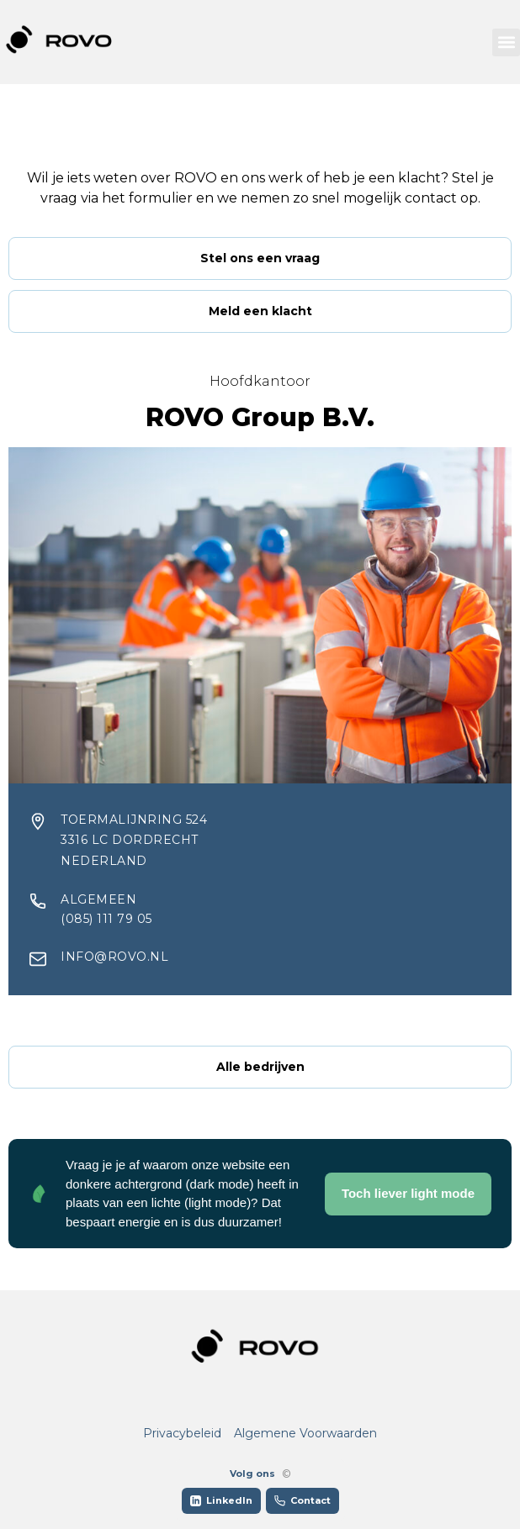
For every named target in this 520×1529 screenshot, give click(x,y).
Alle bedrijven (260, 1066)
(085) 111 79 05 (106, 918)
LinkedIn (221, 1500)
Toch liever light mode (408, 1193)
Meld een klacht (260, 311)
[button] (506, 42)
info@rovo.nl (114, 956)
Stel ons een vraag (260, 258)
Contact (302, 1500)
